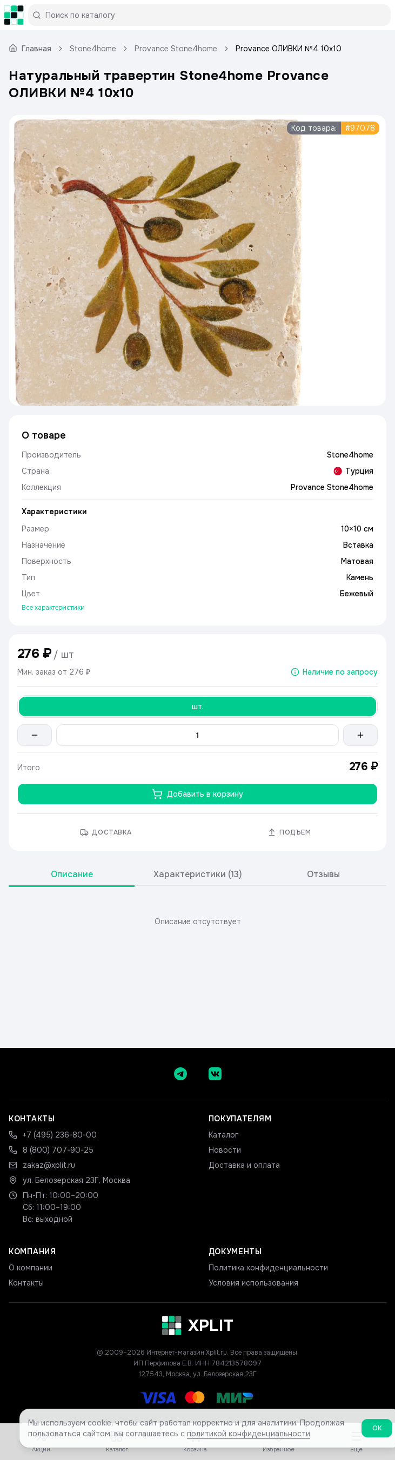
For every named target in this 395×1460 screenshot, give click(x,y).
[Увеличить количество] (360, 735)
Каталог (223, 1135)
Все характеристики (53, 607)
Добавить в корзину (197, 794)
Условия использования (253, 1283)
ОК (376, 1432)
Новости (225, 1150)
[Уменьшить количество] (34, 735)
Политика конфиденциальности (268, 1268)
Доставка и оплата (244, 1165)
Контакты (26, 1283)
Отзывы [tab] (323, 874)
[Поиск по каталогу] (213, 15)
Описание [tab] (72, 874)
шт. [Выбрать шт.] (198, 706)
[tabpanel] (197, 921)
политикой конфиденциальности (248, 1437)
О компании (30, 1268)
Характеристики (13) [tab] (197, 874)
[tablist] (197, 875)
